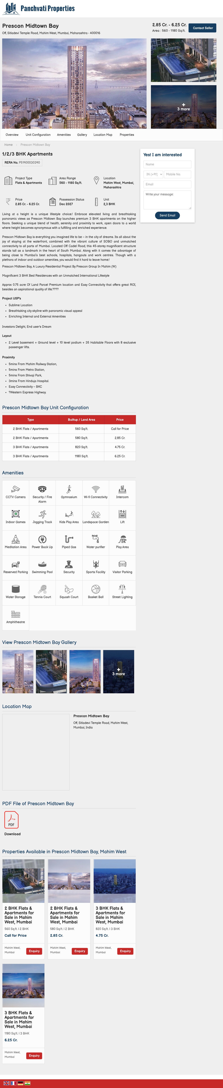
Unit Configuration (38, 135)
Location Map (103, 135)
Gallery (82, 135)
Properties (127, 135)
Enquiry (34, 951)
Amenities (64, 135)
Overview (12, 135)
